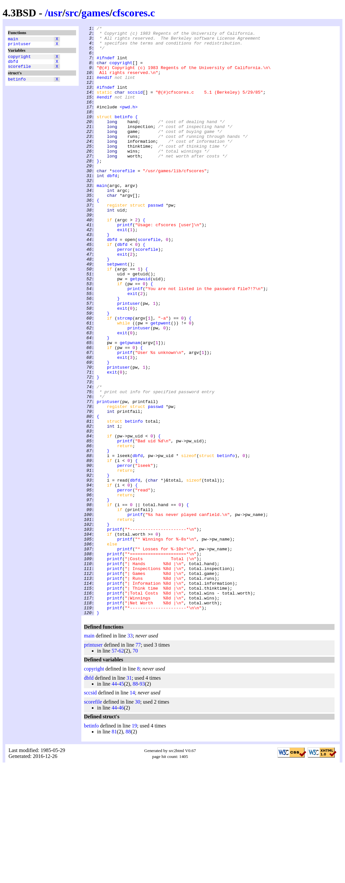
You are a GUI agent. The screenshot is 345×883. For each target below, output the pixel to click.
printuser (19, 45)
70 (135, 768)
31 (129, 796)
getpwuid (140, 330)
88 (135, 801)
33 (129, 753)
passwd (155, 241)
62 (121, 768)
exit (122, 271)
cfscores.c (133, 13)
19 (134, 843)
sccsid (135, 106)
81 (114, 849)
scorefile (19, 71)
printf (124, 265)
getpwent (161, 383)
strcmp (124, 377)
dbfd (13, 65)
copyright (19, 59)
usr (55, 13)
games (95, 13)
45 (121, 801)
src (71, 13)
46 (121, 825)
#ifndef (106, 64)
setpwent (117, 312)
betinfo (17, 85)
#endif (104, 88)
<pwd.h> (129, 123)
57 (114, 768)
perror (124, 294)
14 (132, 810)
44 (114, 801)
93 (142, 801)
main (13, 40)
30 (137, 819)
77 (138, 762)
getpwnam (130, 406)
